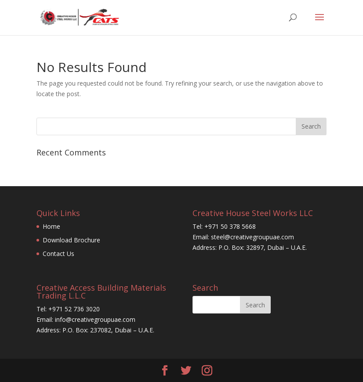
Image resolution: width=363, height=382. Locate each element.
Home (51, 226)
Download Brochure (71, 240)
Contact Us (58, 253)
